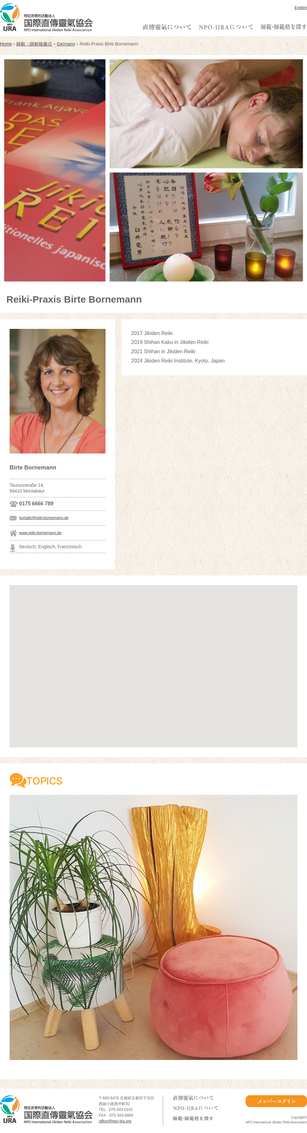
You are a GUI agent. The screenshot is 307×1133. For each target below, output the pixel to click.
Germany (66, 43)
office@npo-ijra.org (115, 1121)
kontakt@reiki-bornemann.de (43, 518)
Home (6, 43)
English (301, 7)
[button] (153, 660)
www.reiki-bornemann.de (40, 533)
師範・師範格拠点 (34, 43)
